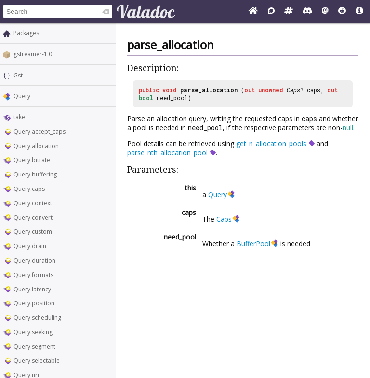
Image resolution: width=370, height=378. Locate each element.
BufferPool (253, 243)
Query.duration (34, 260)
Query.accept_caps (39, 131)
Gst (18, 75)
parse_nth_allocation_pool (167, 152)
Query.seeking (33, 332)
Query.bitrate (31, 160)
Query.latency (32, 289)
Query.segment (34, 346)
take (19, 117)
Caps (293, 90)
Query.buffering (35, 174)
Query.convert (33, 218)
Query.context (32, 203)
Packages (26, 33)
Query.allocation (36, 146)
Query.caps (29, 189)
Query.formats (33, 275)
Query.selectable (36, 360)
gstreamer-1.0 (32, 54)
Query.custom (32, 231)
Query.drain (29, 246)
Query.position (33, 303)
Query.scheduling (37, 318)
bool (146, 97)
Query (21, 96)
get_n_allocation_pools (271, 143)
